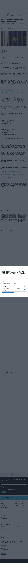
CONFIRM (7, 292)
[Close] (26, 268)
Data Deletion (9, 295)
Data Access (14, 295)
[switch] (24, 280)
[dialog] (14, 281)
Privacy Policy (19, 295)
